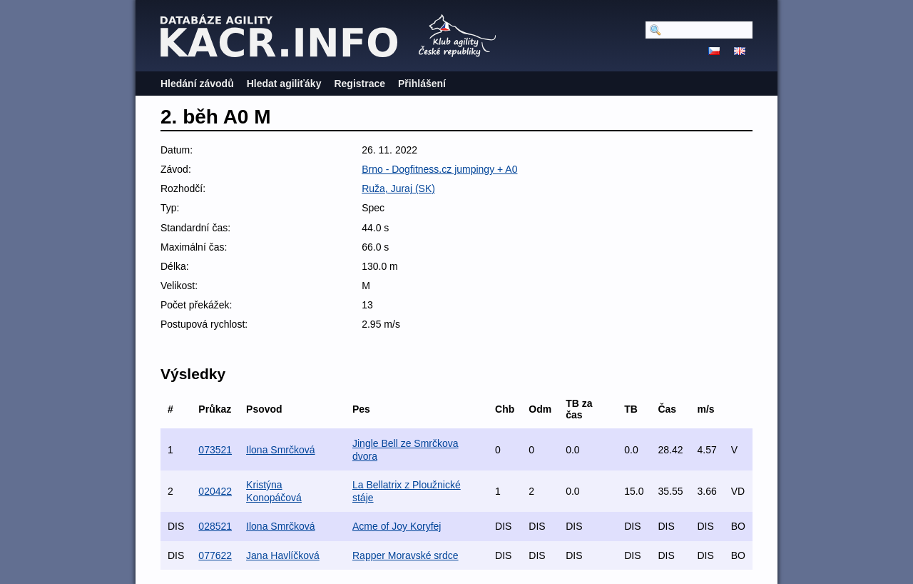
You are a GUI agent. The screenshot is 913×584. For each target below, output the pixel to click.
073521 (215, 449)
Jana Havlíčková (283, 555)
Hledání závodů (197, 83)
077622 (215, 555)
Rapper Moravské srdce (405, 555)
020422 (215, 491)
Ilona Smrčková (280, 449)
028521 (215, 526)
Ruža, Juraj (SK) (398, 188)
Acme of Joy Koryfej (397, 526)
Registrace (359, 83)
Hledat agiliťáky (284, 83)
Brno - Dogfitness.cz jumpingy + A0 (439, 169)
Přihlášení (422, 83)
